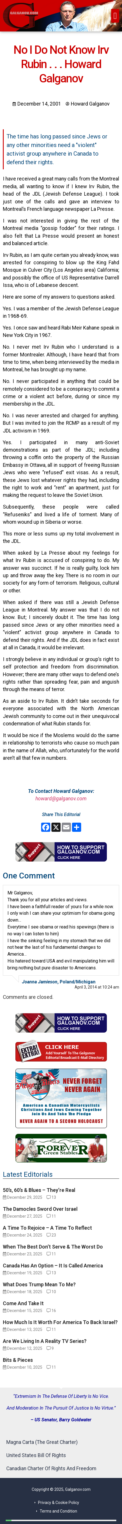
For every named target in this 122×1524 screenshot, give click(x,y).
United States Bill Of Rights (36, 1455)
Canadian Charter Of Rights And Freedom (51, 1468)
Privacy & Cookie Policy (58, 1502)
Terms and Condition (58, 1511)
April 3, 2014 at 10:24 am (97, 987)
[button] (115, 16)
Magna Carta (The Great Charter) (42, 1442)
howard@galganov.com (61, 798)
